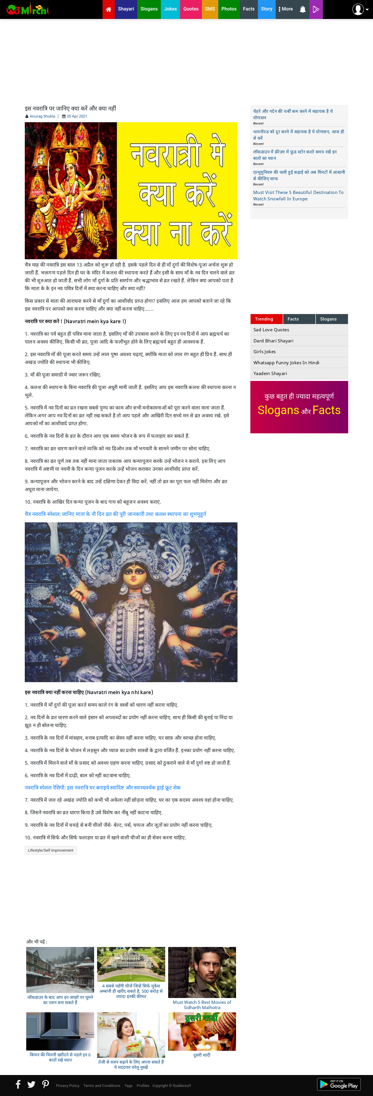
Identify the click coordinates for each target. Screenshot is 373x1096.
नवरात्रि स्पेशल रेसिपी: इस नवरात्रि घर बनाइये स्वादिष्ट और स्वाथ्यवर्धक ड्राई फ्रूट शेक (103, 788)
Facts (293, 319)
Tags (128, 1085)
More (286, 9)
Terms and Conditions (101, 1085)
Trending (264, 319)
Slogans (328, 319)
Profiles (143, 1085)
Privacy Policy (67, 1085)
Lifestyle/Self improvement (50, 850)
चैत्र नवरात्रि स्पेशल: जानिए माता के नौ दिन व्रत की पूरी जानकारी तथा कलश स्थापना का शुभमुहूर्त (115, 514)
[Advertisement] (186, 61)
